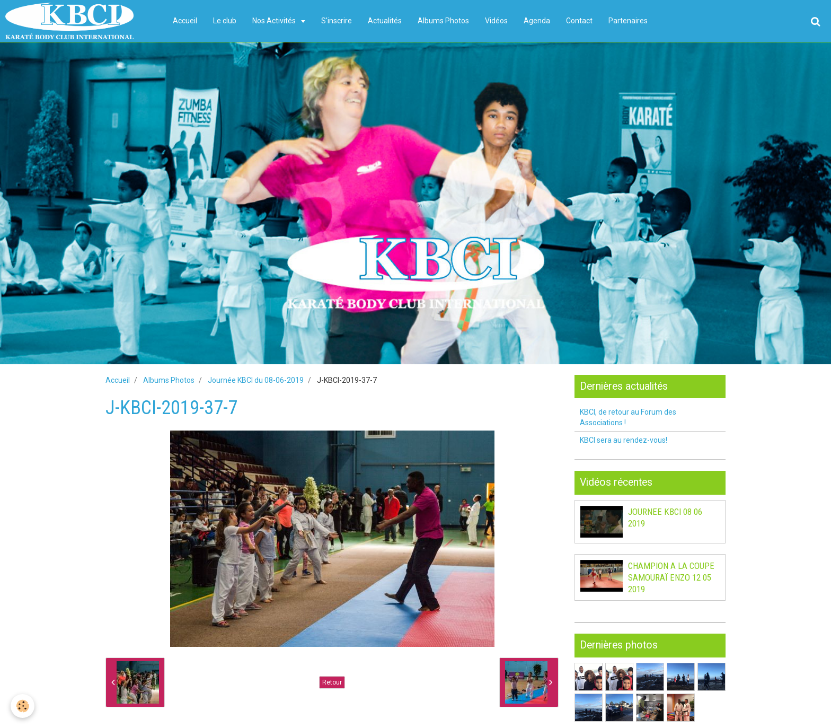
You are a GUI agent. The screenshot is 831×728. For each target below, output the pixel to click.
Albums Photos (443, 20)
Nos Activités (274, 20)
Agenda (537, 20)
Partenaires (628, 20)
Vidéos (496, 20)
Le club (224, 20)
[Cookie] (22, 706)
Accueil (185, 20)
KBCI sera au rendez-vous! (623, 440)
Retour (332, 682)
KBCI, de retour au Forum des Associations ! (628, 417)
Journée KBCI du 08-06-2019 (256, 380)
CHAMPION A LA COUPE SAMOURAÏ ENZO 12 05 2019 (671, 577)
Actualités (385, 20)
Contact (579, 20)
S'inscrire (336, 20)
